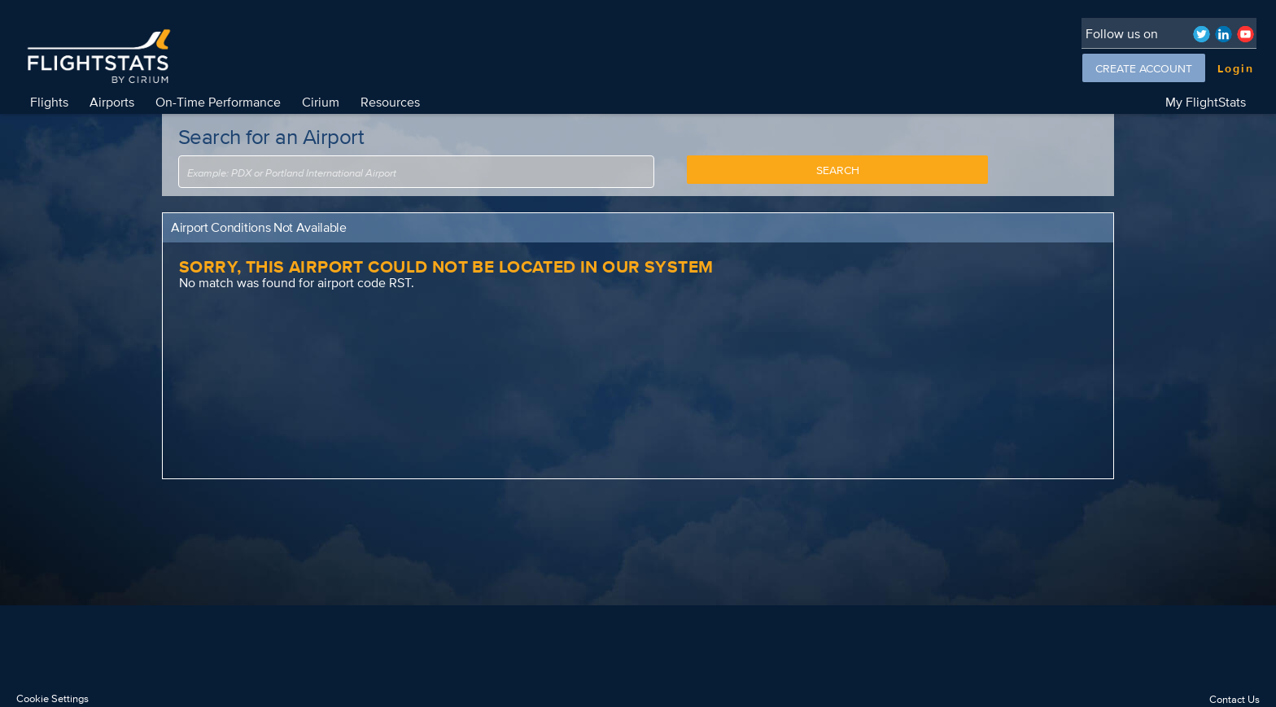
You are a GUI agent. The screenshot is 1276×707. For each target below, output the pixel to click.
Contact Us (1234, 699)
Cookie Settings (52, 698)
